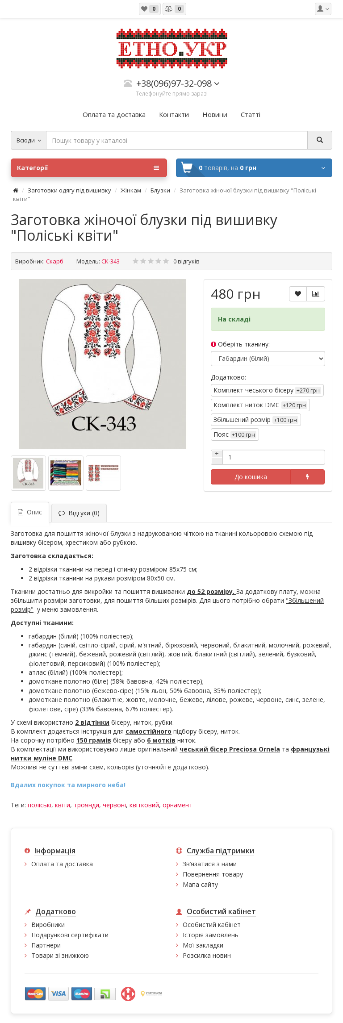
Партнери (46, 945)
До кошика (250, 476)
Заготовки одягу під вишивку (69, 190)
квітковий (144, 805)
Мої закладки (203, 945)
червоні (114, 805)
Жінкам (131, 190)
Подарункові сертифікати (70, 935)
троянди (86, 805)
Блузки (160, 190)
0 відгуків (186, 261)
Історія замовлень (210, 935)
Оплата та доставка (62, 864)
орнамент (177, 805)
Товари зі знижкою (60, 955)
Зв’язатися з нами (210, 864)
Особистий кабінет (212, 924)
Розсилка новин (207, 955)
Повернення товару (213, 874)
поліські (39, 805)
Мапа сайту (200, 884)
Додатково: (228, 377)
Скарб (54, 261)
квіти (62, 805)
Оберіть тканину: (240, 344)
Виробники (48, 924)
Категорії (88, 167)
